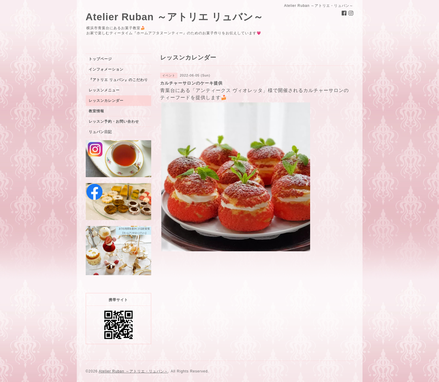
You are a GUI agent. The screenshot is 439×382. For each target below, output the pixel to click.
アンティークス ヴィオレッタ (229, 90)
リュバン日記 (100, 132)
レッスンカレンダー (106, 101)
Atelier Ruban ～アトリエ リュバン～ (175, 16)
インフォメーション (106, 69)
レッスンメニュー (104, 90)
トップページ (100, 59)
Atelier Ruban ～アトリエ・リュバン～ (133, 371)
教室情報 (96, 111)
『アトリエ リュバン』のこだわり (118, 80)
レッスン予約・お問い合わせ (114, 121)
